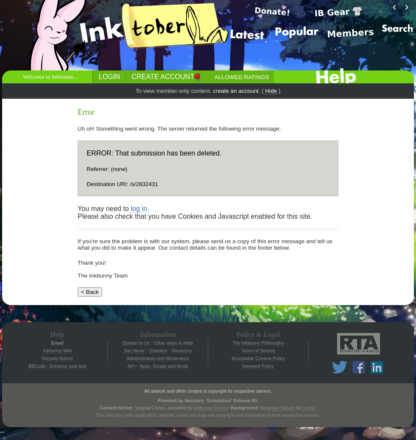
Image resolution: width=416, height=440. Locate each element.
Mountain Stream (277, 407)
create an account (236, 91)
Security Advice (57, 358)
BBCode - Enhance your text (57, 366)
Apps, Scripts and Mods (164, 366)
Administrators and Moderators (158, 358)
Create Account (163, 76)
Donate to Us (136, 342)
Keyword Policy (258, 366)
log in (139, 208)
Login (109, 76)
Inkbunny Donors (210, 407)
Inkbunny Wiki (57, 350)
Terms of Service (258, 350)
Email (57, 342)
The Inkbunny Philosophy (258, 342)
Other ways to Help (173, 342)
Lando (308, 407)
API (131, 366)
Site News (134, 350)
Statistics (158, 350)
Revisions (182, 350)
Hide (271, 91)
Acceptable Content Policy (258, 358)
